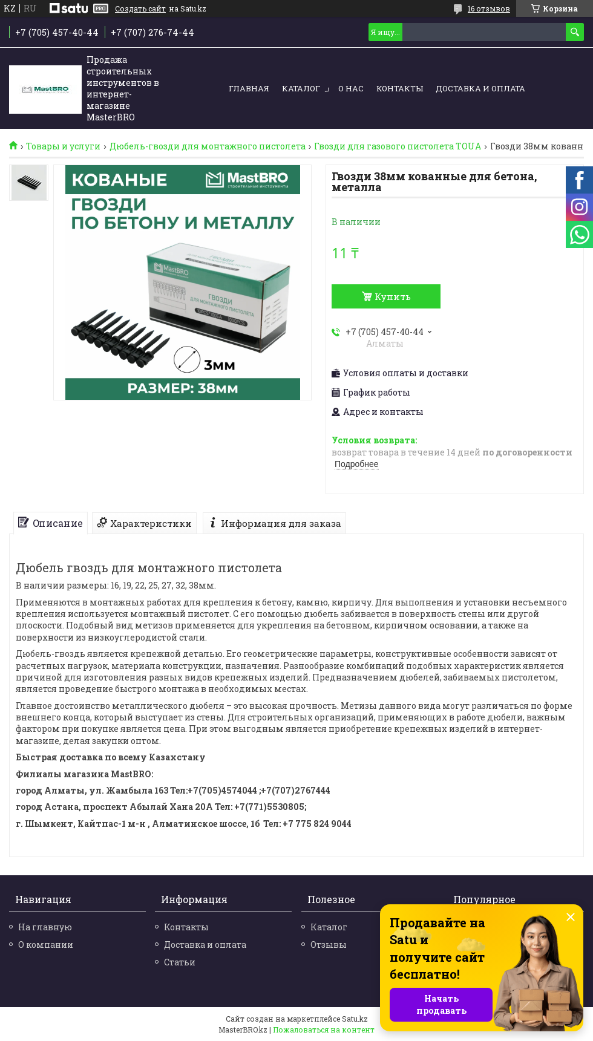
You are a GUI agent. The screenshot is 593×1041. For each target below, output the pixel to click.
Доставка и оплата (480, 88)
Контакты (399, 88)
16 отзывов (489, 8)
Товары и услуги (63, 146)
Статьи (179, 962)
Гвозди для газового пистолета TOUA (397, 146)
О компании (45, 944)
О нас (351, 88)
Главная (249, 88)
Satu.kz (355, 1018)
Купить (393, 296)
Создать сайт (140, 8)
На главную (45, 927)
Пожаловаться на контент (324, 1029)
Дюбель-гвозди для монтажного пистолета (208, 146)
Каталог (301, 88)
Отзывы (328, 944)
